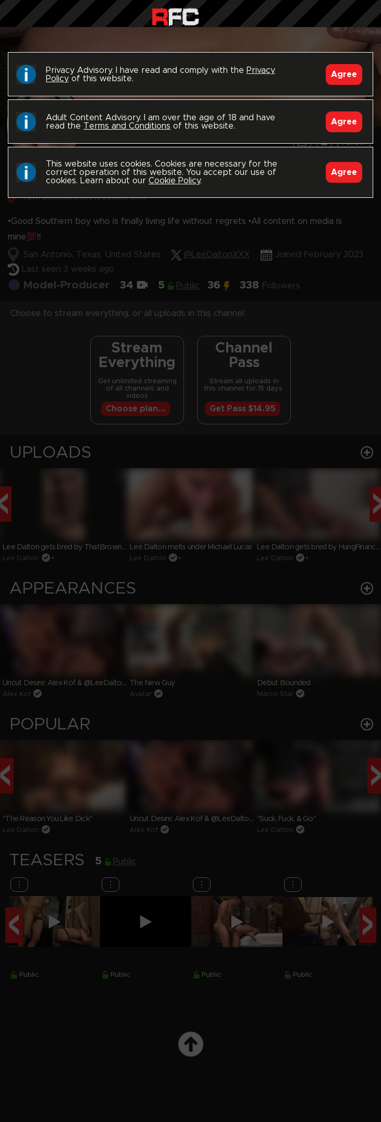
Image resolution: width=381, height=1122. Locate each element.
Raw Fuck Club (175, 16)
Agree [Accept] (344, 74)
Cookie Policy (174, 181)
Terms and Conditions (126, 126)
